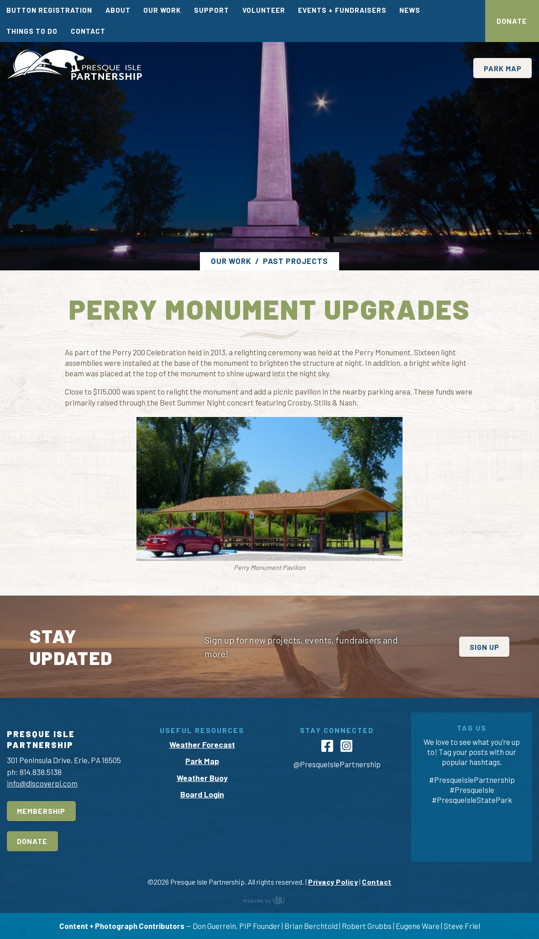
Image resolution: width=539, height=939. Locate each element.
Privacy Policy (333, 881)
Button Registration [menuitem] (49, 10)
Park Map (503, 68)
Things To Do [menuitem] (32, 31)
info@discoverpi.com (42, 783)
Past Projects (295, 260)
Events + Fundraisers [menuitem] (342, 10)
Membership (41, 811)
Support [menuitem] (211, 10)
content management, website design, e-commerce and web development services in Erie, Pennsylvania (269, 900)
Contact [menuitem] (88, 31)
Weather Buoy (202, 778)
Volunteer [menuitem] (263, 10)
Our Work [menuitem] (162, 10)
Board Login (202, 794)
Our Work (231, 260)
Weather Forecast (202, 744)
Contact (377, 881)
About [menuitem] (118, 10)
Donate (512, 20)
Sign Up (484, 647)
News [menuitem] (409, 10)
